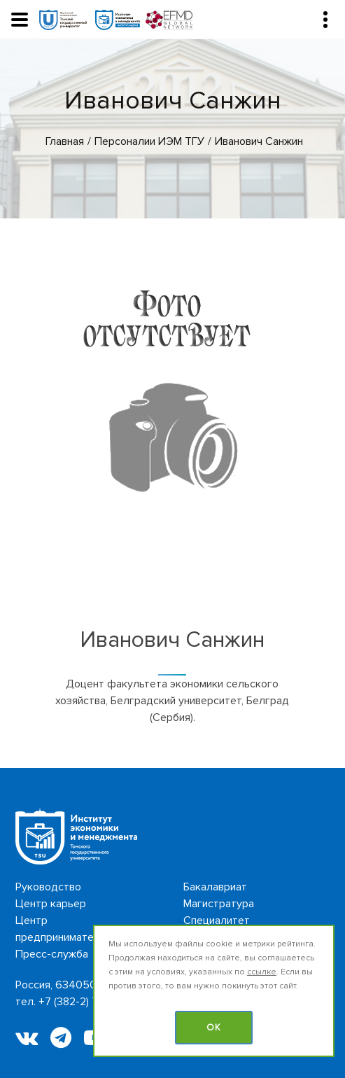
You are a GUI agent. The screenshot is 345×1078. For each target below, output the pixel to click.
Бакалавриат (215, 887)
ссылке (261, 972)
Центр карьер (50, 904)
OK (213, 1027)
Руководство (48, 887)
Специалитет (216, 920)
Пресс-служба (51, 954)
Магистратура (218, 904)
